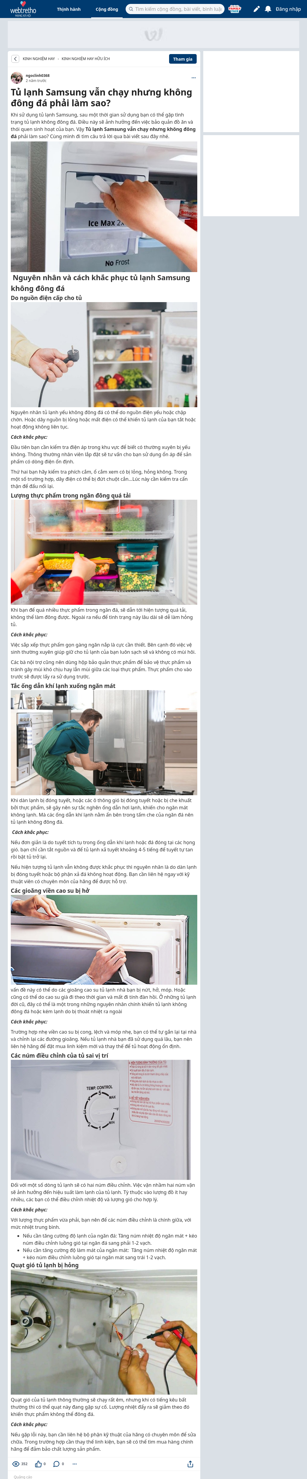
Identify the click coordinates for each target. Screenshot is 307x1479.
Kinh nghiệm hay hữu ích (86, 58)
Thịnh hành (69, 9)
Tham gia (182, 59)
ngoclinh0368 (37, 75)
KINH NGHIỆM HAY (39, 58)
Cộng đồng (107, 9)
